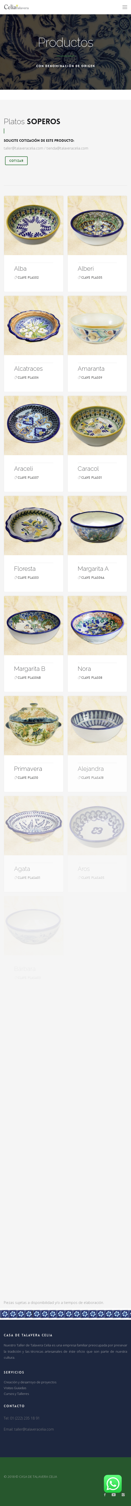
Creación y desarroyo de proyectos (30, 1382)
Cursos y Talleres (16, 1394)
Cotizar (16, 161)
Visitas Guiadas (15, 1388)
